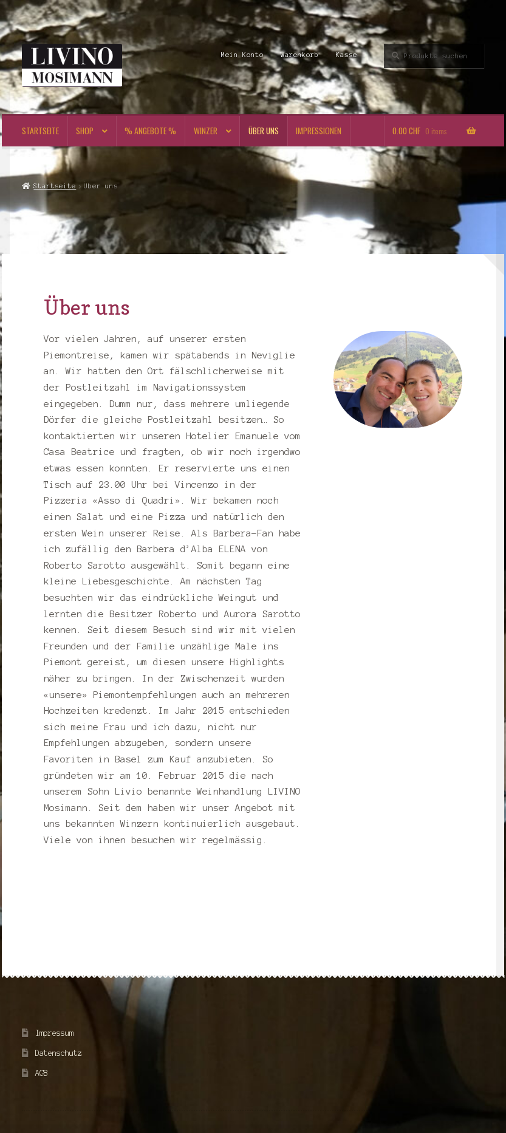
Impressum (54, 1033)
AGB (41, 1073)
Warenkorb (300, 54)
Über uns (263, 131)
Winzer (205, 131)
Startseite (40, 131)
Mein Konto (242, 54)
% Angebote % (150, 131)
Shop (85, 131)
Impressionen (318, 131)
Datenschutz (58, 1053)
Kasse (346, 54)
